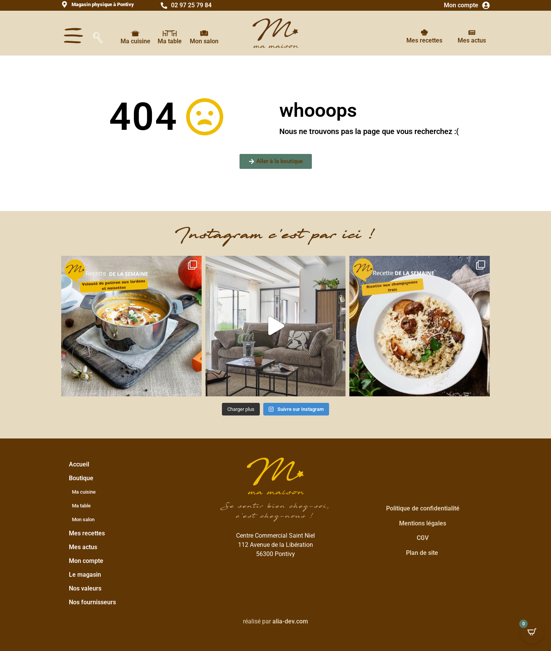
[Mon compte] (486, 5)
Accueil (79, 464)
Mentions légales (422, 523)
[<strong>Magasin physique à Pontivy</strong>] (64, 4)
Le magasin (85, 574)
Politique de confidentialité (423, 508)
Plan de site (422, 552)
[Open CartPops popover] (531, 631)
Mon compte (461, 5)
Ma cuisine (135, 41)
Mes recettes (424, 40)
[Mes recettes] (424, 32)
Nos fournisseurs (92, 602)
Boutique (83, 478)
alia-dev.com (290, 621)
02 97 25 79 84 (191, 5)
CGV (423, 537)
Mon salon (204, 41)
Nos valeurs (85, 588)
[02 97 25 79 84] (164, 5)
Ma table (170, 41)
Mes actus (472, 40)
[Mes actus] (471, 32)
